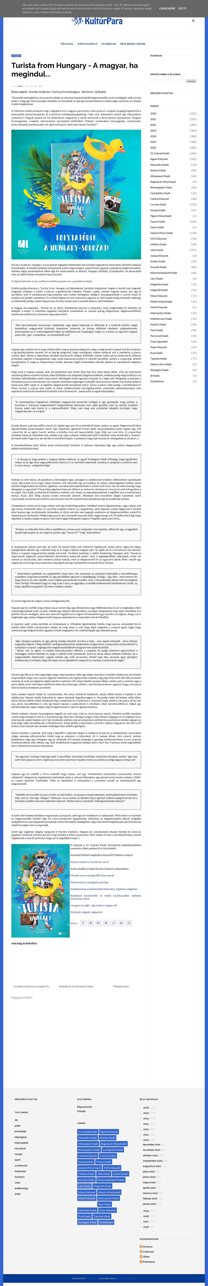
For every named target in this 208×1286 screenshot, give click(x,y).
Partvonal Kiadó (159, 335)
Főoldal (67, 43)
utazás (16, 56)
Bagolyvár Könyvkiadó (163, 181)
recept (18, 1154)
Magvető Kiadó (159, 289)
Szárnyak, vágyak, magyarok (86, 911)
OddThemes (92, 1278)
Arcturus (147, 1246)
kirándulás (20, 1131)
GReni (20, 86)
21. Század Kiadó (159, 153)
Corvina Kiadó (158, 204)
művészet (20, 1148)
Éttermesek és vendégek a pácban (89, 882)
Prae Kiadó (156, 352)
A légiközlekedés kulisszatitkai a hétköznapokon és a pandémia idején (51, 281)
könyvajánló (21, 1143)
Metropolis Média (160, 313)
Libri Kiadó (156, 278)
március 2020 (150, 1193)
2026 (153, 147)
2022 (153, 124)
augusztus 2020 (152, 1166)
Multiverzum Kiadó (161, 318)
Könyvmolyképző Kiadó (163, 272)
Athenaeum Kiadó (160, 175)
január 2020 (149, 1204)
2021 (153, 119)
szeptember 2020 (152, 1161)
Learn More (167, 8)
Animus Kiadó (158, 170)
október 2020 (150, 1155)
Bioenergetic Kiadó (161, 187)
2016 (146, 1227)
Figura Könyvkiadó (160, 215)
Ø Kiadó (155, 375)
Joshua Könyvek (159, 255)
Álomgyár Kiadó (159, 369)
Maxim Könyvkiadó (161, 301)
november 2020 (151, 1150)
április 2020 (149, 1188)
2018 (146, 1216)
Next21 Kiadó (158, 324)
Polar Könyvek (158, 347)
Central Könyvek (159, 198)
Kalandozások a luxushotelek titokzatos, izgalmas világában (104, 888)
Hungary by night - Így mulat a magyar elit (94, 905)
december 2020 (151, 1144)
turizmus (20, 1177)
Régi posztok (84, 1107)
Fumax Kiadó (157, 221)
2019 (146, 1211)
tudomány (20, 1171)
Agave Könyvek (159, 158)
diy (16, 1120)
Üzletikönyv (157, 381)
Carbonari (148, 1251)
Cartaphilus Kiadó (160, 193)
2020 (153, 113)
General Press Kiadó (161, 232)
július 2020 (149, 1171)
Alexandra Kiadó (159, 164)
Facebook (108, 43)
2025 (153, 141)
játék (17, 1125)
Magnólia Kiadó (159, 284)
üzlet (17, 1194)
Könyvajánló (88, 43)
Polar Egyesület (159, 341)
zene (17, 1182)
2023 (153, 130)
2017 (146, 1221)
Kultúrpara (149, 1261)
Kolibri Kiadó (157, 261)
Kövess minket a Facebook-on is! (90, 861)
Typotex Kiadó (158, 358)
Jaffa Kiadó (156, 249)
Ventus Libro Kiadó (161, 364)
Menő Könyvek (158, 307)
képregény (21, 1137)
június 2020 (149, 1177)
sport (17, 1160)
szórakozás (21, 1165)
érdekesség (21, 1188)
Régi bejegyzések (133, 43)
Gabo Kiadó (157, 227)
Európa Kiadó (157, 210)
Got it (182, 8)
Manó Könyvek (158, 295)
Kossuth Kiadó (158, 267)
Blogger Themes (126, 1278)
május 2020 (149, 1182)
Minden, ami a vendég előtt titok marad (92, 875)
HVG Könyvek (158, 238)
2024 (153, 136)
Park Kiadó (156, 330)
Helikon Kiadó (158, 244)
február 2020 (150, 1198)
